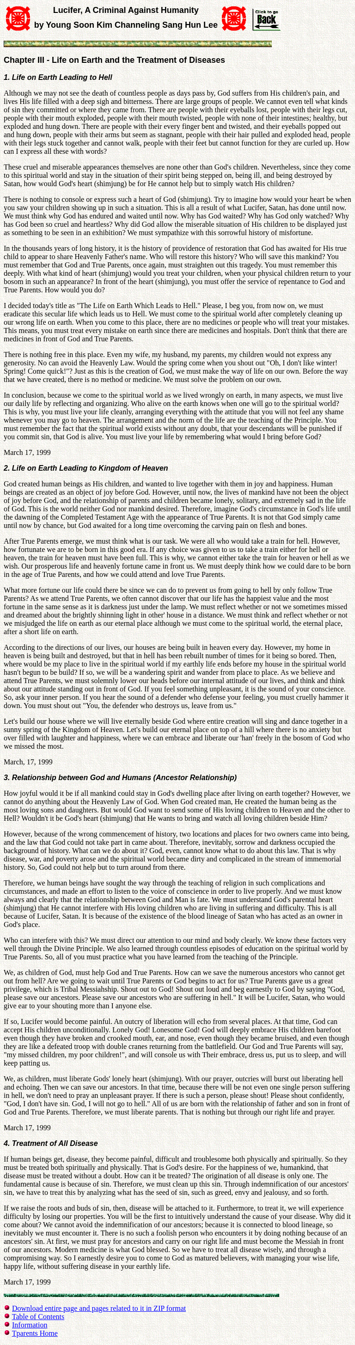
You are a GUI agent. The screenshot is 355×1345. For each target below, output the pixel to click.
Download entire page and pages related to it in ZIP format (99, 1308)
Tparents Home (35, 1333)
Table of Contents (38, 1317)
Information (29, 1325)
